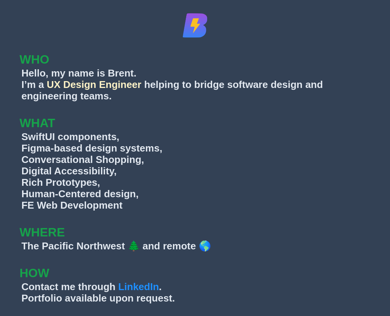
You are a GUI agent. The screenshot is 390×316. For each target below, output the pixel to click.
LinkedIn (138, 286)
